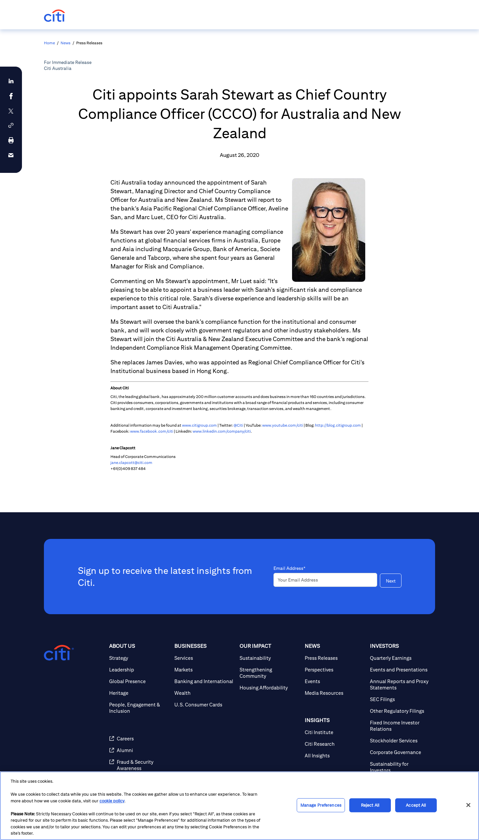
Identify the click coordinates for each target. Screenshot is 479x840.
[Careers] (139, 738)
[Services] (204, 658)
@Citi (238, 425)
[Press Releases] (335, 658)
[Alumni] (139, 750)
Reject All (370, 805)
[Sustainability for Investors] (400, 767)
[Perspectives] (335, 669)
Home (49, 42)
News (66, 42)
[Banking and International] (204, 681)
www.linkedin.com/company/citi (222, 431)
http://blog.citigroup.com (338, 425)
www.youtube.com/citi (282, 425)
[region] (239, 805)
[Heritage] (139, 693)
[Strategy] (139, 658)
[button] (11, 125)
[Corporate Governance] (400, 752)
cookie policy (111, 800)
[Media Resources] (335, 693)
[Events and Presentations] (400, 669)
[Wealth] (204, 693)
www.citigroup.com (199, 425)
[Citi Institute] (335, 732)
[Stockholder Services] (400, 740)
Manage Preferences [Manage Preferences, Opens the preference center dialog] (320, 805)
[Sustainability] (269, 658)
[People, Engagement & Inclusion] (139, 707)
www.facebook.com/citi (151, 431)
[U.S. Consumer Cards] (204, 704)
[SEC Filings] (400, 699)
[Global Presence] (139, 681)
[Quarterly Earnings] (400, 658)
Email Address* (289, 568)
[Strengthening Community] (269, 672)
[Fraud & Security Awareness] (139, 765)
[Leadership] (139, 669)
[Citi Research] (335, 744)
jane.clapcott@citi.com (131, 462)
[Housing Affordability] (269, 687)
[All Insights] (335, 755)
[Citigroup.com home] (59, 652)
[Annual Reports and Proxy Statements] (400, 684)
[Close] (468, 805)
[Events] (335, 681)
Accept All (416, 805)
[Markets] (204, 669)
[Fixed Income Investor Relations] (400, 725)
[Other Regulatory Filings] (400, 711)
